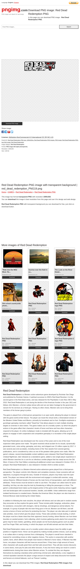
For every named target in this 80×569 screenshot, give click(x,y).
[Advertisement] (40, 44)
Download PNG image (12, 123)
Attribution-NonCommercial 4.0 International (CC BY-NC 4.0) (31, 137)
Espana (16, 2)
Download (12, 277)
